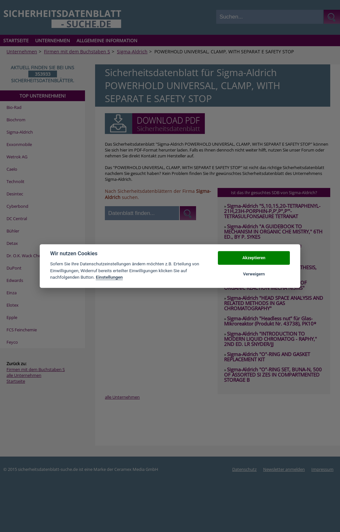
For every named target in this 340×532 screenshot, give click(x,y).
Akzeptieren (253, 257)
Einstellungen (109, 277)
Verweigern (254, 274)
